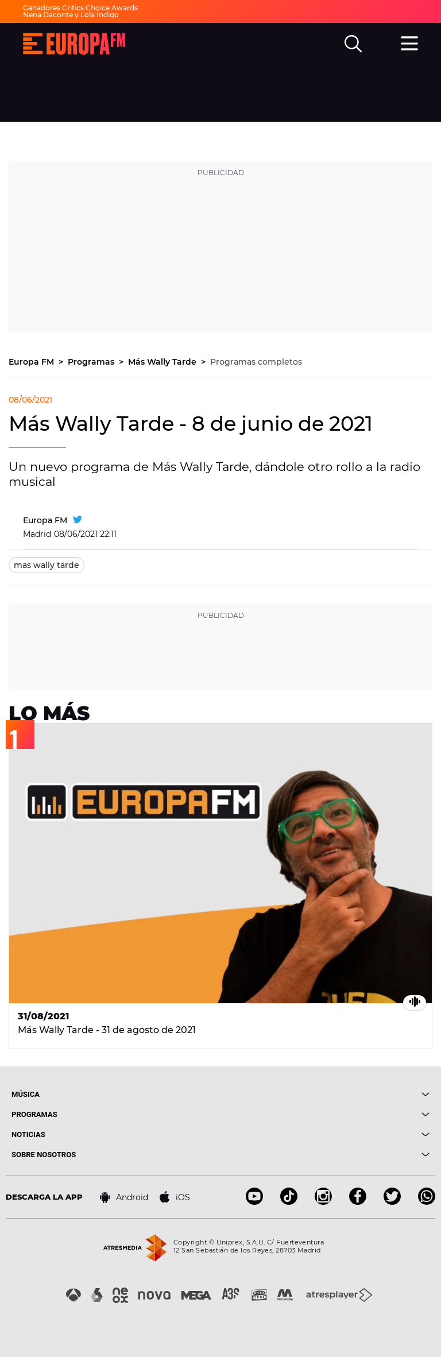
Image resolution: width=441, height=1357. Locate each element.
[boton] (325, 1094)
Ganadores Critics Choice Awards (80, 7)
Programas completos (256, 362)
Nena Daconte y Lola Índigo (71, 14)
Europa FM (32, 362)
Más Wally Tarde (163, 362)
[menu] (409, 42)
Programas (92, 362)
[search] (353, 43)
